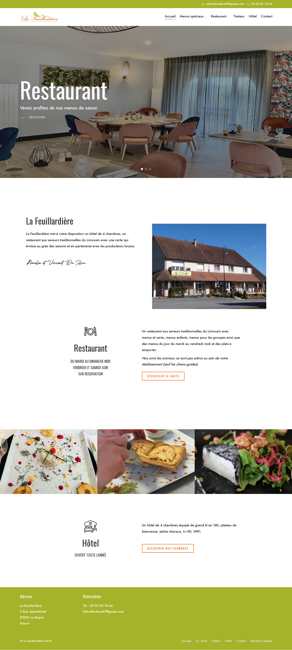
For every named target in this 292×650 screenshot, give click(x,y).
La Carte (201, 641)
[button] (163, 376)
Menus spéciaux (192, 16)
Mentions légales (261, 641)
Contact (266, 16)
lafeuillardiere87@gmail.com (225, 3)
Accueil (170, 16)
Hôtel (253, 16)
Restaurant (218, 16)
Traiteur (239, 16)
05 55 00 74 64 (259, 3)
